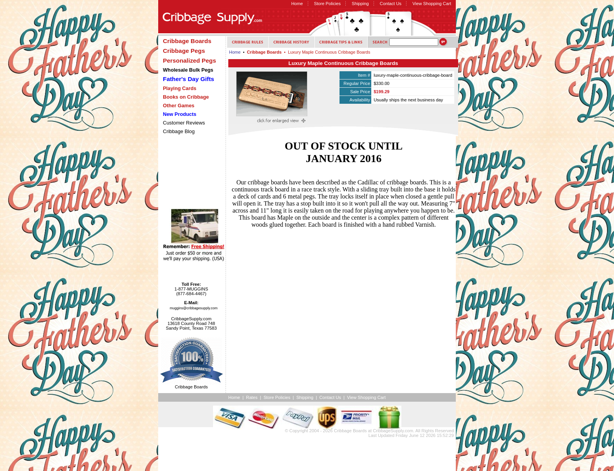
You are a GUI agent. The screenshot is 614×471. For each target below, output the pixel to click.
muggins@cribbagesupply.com (194, 308)
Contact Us (390, 3)
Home (297, 3)
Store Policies (327, 3)
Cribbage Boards (350, 430)
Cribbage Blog (179, 131)
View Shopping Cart (431, 3)
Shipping (360, 3)
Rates (251, 397)
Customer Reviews (184, 123)
